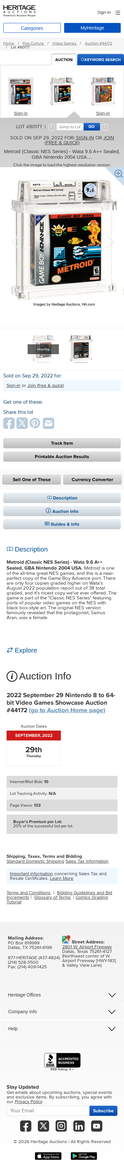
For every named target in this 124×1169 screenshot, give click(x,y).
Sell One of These (32, 479)
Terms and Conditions (29, 893)
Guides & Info (62, 524)
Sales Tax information (87, 861)
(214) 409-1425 (32, 967)
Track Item (62, 443)
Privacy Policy (28, 1101)
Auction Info (62, 511)
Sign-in (21, 113)
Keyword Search (101, 59)
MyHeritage (92, 27)
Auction (64, 59)
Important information (31, 874)
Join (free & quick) (79, 140)
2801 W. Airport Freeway (87, 947)
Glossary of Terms (52, 897)
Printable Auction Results (62, 456)
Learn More (61, 878)
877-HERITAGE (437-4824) (34, 958)
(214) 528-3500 (23, 962)
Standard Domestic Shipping (35, 861)
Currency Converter (92, 479)
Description (62, 498)
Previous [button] (14, 241)
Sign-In (104, 12)
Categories (32, 28)
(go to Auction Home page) (67, 710)
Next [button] (109, 241)
